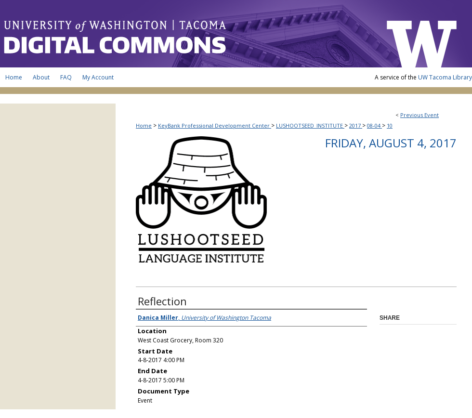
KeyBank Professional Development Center (214, 125)
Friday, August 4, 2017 (391, 143)
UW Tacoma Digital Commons (188, 33)
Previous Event (419, 114)
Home (144, 125)
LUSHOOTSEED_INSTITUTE (310, 125)
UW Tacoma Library (445, 77)
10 (390, 125)
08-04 (374, 125)
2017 (355, 125)
